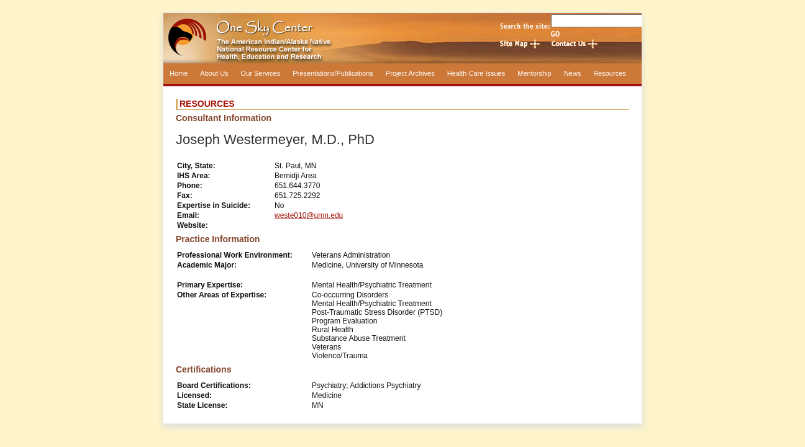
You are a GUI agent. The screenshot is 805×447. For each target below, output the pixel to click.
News (572, 73)
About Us (214, 73)
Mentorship (534, 73)
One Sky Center (402, 38)
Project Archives (410, 73)
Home (179, 73)
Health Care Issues (476, 73)
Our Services (261, 73)
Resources (609, 73)
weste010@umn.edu (309, 215)
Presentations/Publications (333, 73)
